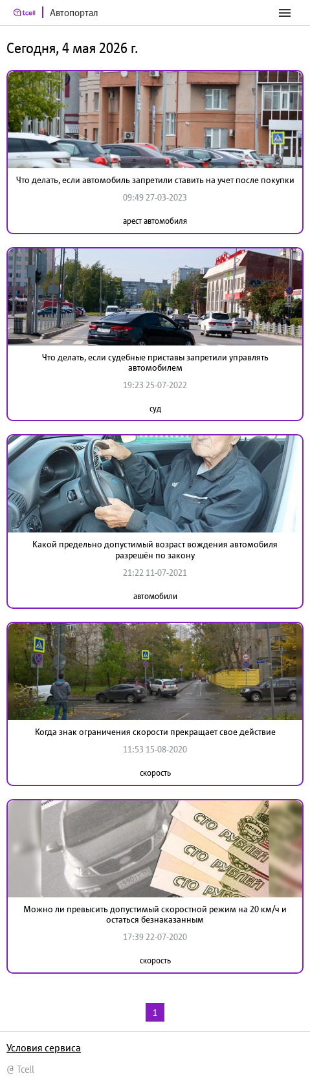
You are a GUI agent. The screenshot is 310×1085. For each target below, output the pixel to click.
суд (155, 408)
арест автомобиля (155, 221)
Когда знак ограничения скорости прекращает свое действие (155, 732)
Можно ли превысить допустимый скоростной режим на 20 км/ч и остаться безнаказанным (155, 914)
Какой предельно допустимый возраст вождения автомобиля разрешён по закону (155, 549)
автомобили (155, 596)
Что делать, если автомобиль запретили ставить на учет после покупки (155, 180)
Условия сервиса (43, 1047)
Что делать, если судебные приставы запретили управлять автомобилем (155, 362)
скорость (155, 773)
